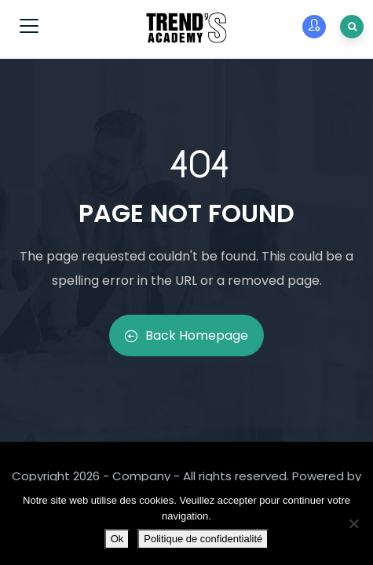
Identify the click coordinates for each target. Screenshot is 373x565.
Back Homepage (186, 335)
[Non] (353, 523)
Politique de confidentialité (203, 539)
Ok (117, 539)
